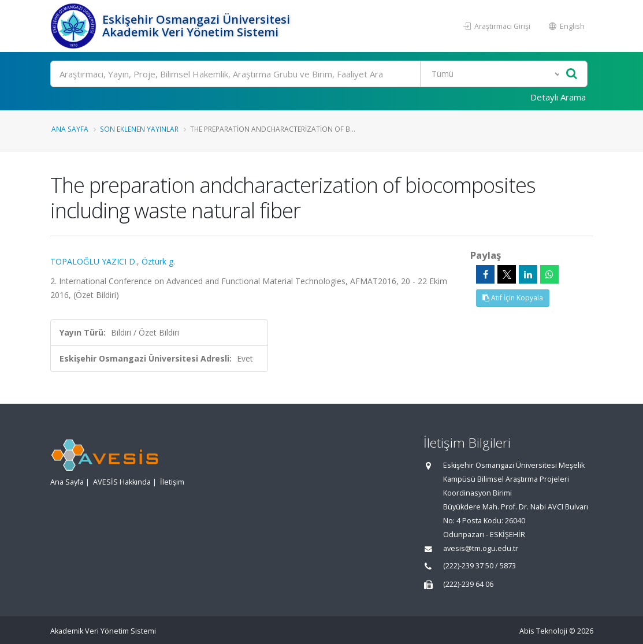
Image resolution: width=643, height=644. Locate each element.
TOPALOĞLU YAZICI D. (93, 261)
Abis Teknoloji (543, 631)
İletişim (172, 482)
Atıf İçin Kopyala (512, 298)
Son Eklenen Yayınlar (139, 128)
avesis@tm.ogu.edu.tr (480, 548)
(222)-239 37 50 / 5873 (479, 566)
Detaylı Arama (558, 97)
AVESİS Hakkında (122, 482)
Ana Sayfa (69, 128)
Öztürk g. (158, 261)
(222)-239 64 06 (468, 584)
